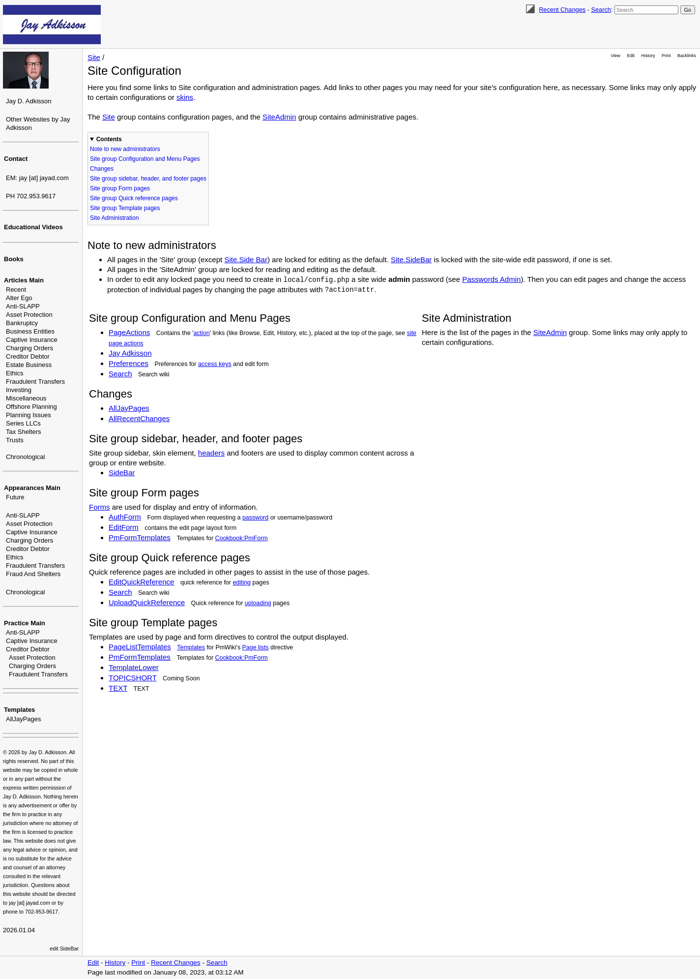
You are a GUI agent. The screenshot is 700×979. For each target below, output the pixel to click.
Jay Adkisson (130, 353)
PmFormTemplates (140, 537)
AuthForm (125, 517)
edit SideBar (64, 948)
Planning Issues (28, 415)
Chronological (25, 456)
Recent (16, 289)
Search (601, 9)
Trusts (15, 440)
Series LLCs (23, 423)
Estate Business (29, 364)
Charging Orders (29, 348)
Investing (18, 390)
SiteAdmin (279, 117)
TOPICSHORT (133, 677)
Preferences (128, 363)
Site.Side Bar (245, 259)
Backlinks (686, 55)
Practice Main (24, 623)
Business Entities (30, 331)
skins (184, 97)
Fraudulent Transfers (35, 381)
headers (211, 453)
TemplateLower (134, 667)
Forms (99, 507)
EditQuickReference (141, 582)
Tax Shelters (23, 431)
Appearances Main (32, 487)
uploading (258, 603)
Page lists (255, 647)
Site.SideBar (411, 259)
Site (94, 57)
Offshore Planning (31, 406)
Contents (109, 139)
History (648, 55)
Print (666, 55)
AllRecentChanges (139, 418)
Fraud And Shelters (33, 574)
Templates (19, 709)
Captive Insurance (32, 339)
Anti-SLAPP (23, 306)
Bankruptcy (22, 323)
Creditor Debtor (28, 356)
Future (15, 497)
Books (14, 259)
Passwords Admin (491, 279)
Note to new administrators (125, 149)
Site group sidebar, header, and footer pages (148, 178)
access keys (215, 364)
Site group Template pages (125, 208)
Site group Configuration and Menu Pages (145, 158)
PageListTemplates (140, 646)
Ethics (14, 373)
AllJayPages (23, 719)
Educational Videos (33, 227)
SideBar (122, 472)
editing (242, 582)
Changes (102, 168)
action (201, 333)
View (615, 55)
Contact (16, 158)
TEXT (118, 688)
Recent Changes (562, 9)
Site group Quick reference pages (134, 198)
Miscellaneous (26, 398)
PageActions (129, 332)
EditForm (124, 527)
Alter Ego (19, 298)
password (255, 517)
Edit (630, 55)
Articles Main (24, 280)
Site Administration (114, 217)
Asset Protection (29, 314)
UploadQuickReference (147, 602)
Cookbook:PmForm (241, 538)
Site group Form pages (120, 188)
